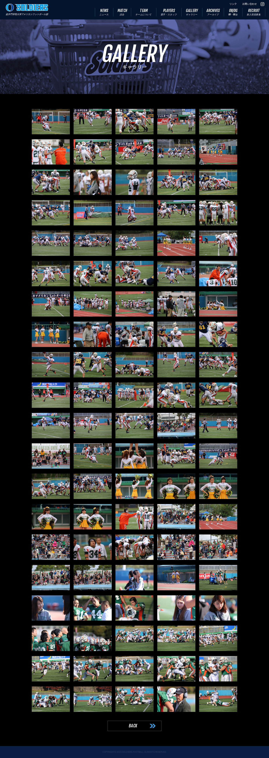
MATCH (122, 12)
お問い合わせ (249, 4)
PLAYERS (169, 12)
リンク (233, 4)
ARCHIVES (213, 12)
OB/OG (233, 12)
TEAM (143, 12)
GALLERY (192, 12)
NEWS (104, 12)
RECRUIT (254, 12)
